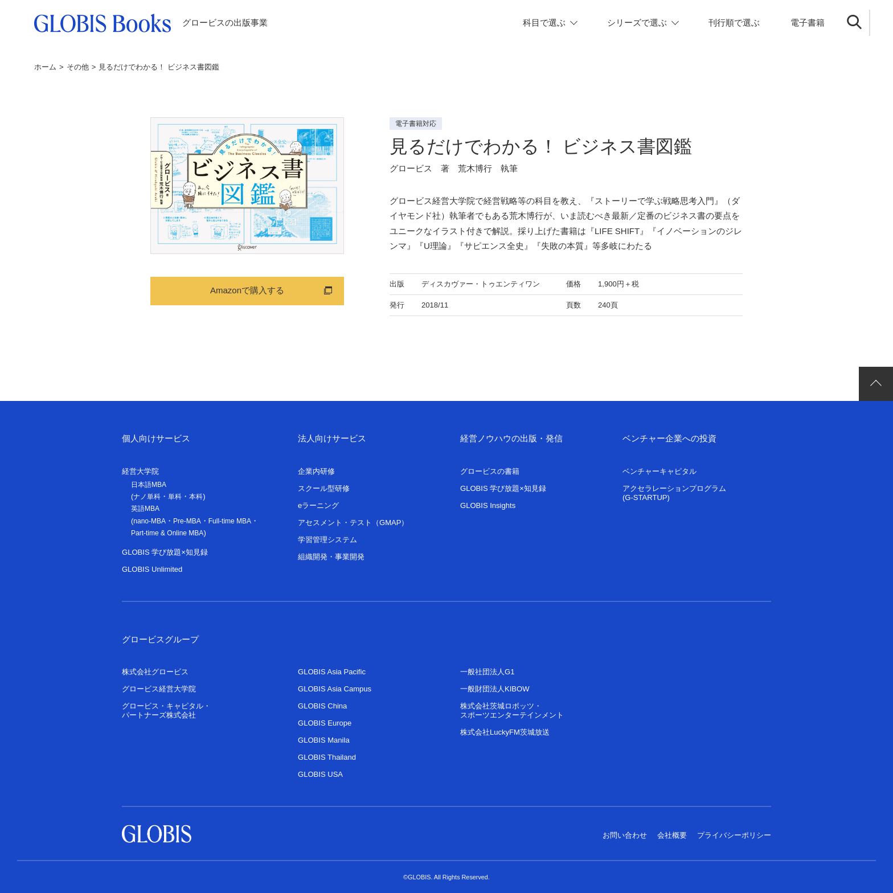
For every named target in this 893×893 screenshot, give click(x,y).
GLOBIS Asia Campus (334, 689)
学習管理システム (327, 539)
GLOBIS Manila (324, 740)
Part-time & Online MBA (167, 533)
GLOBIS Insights (487, 505)
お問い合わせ (625, 835)
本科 (196, 497)
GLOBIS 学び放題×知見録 (165, 552)
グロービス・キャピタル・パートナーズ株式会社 (166, 710)
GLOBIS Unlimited (152, 569)
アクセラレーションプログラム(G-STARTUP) (674, 493)
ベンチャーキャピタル (659, 471)
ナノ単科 (147, 497)
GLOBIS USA (320, 774)
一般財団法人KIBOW (495, 689)
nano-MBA (149, 521)
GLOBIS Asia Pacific (332, 671)
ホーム (45, 67)
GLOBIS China (322, 706)
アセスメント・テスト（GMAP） (353, 522)
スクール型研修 (324, 488)
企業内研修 (316, 471)
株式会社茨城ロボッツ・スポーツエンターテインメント (512, 710)
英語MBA (145, 509)
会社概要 (672, 835)
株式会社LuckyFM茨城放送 (505, 732)
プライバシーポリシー (734, 835)
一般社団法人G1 (487, 671)
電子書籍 (807, 22)
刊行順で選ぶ (734, 22)
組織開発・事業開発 (331, 556)
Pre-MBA (187, 521)
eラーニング (318, 505)
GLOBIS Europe (324, 723)
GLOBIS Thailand (327, 757)
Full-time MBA (229, 521)
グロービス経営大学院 (159, 689)
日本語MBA (148, 485)
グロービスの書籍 (489, 471)
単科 (175, 497)
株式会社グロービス (155, 671)
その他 (78, 67)
